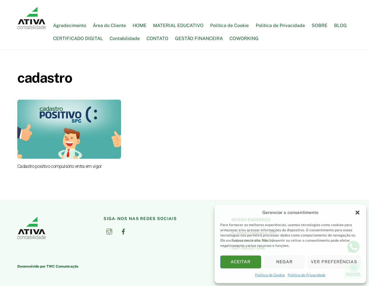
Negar (284, 261)
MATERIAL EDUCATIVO (178, 25)
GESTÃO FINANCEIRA (199, 38)
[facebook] (123, 230)
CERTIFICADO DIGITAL (78, 38)
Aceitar (241, 261)
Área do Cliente (109, 25)
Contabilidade (125, 38)
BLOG (340, 25)
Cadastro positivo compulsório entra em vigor (59, 166)
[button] (357, 212)
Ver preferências (334, 261)
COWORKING (244, 38)
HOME (139, 25)
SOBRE (319, 25)
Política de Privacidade (306, 275)
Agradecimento (69, 25)
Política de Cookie (270, 275)
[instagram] (109, 230)
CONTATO (157, 38)
